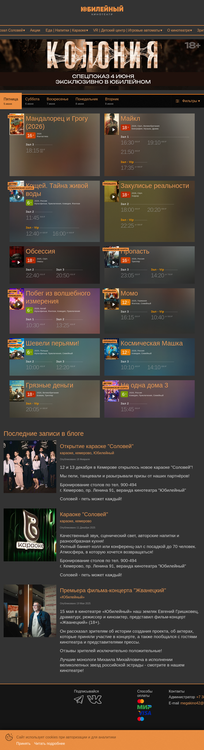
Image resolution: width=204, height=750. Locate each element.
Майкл (130, 118)
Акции (35, 30)
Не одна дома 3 (144, 385)
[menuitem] (35, 30)
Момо (129, 293)
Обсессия (40, 251)
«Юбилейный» (72, 597)
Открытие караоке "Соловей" (96, 446)
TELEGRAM (79, 699)
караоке (66, 453)
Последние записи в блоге (44, 433)
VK (94, 699)
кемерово (83, 453)
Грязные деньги (49, 385)
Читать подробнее (49, 743)
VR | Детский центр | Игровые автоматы (126, 30)
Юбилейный (103, 453)
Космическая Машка (151, 343)
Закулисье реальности (154, 185)
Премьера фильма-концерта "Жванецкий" (113, 590)
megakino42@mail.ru (184, 703)
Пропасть (134, 251)
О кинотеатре (178, 30)
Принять (23, 743)
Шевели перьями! (52, 343)
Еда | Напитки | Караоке (66, 30)
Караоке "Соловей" (84, 514)
